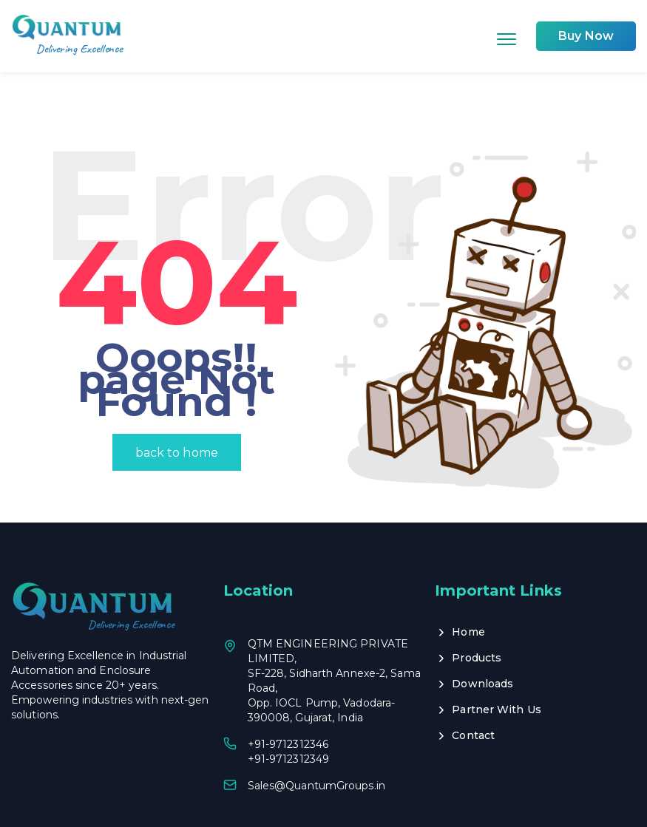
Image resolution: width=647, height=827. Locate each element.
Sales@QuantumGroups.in (316, 738)
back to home (176, 405)
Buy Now (586, 36)
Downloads (482, 636)
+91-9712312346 (288, 697)
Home (468, 584)
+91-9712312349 (288, 711)
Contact (473, 688)
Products (476, 610)
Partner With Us (496, 662)
